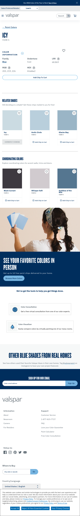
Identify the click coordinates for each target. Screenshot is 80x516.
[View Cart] (75, 15)
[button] (2, 15)
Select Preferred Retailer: (10, 8)
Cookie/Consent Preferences (37, 501)
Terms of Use (62, 503)
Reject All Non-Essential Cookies (35, 508)
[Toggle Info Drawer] (49, 53)
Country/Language (11, 481)
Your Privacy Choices (60, 508)
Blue (4, 62)
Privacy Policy (28, 499)
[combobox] (61, 16)
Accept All (15, 508)
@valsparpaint (69, 363)
